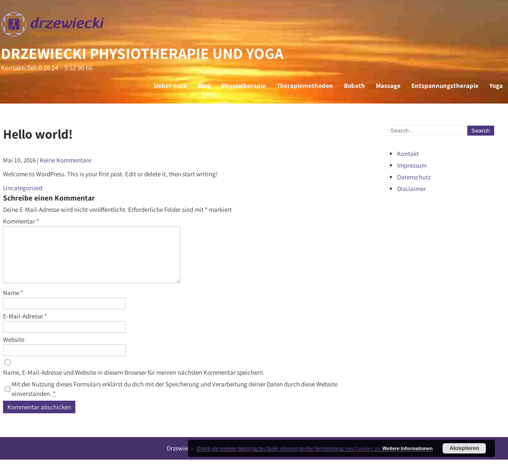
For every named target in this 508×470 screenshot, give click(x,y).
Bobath (354, 85)
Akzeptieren (464, 448)
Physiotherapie (243, 85)
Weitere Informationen (407, 448)
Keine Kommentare (65, 160)
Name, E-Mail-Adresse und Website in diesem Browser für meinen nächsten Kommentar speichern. (134, 383)
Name (13, 303)
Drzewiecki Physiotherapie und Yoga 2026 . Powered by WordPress (254, 458)
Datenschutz (413, 177)
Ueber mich (170, 85)
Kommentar (21, 221)
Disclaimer (411, 189)
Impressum (412, 165)
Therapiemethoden (305, 85)
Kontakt (408, 153)
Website (13, 350)
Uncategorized (22, 188)
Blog (204, 85)
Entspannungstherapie (445, 85)
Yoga (496, 85)
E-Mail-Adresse (25, 326)
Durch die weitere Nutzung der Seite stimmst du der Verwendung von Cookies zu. (289, 448)
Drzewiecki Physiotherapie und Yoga (142, 53)
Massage (388, 85)
